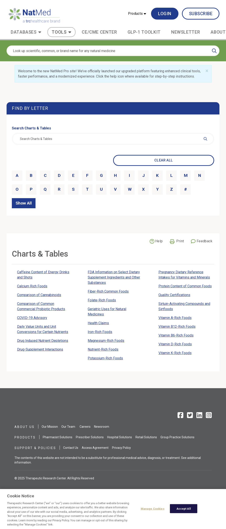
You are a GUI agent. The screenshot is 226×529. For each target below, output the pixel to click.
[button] (137, 14)
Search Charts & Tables (31, 128)
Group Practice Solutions (177, 437)
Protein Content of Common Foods (185, 286)
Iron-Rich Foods (100, 332)
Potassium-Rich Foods (105, 358)
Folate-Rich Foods (102, 300)
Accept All (183, 510)
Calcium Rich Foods (32, 286)
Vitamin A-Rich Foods (175, 318)
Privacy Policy (121, 447)
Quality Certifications (174, 295)
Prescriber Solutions (90, 437)
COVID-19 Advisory (32, 318)
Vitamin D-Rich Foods (175, 344)
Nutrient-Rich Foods (103, 349)
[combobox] (113, 139)
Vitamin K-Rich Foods (175, 353)
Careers (85, 426)
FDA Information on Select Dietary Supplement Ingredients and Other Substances (114, 277)
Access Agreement (95, 447)
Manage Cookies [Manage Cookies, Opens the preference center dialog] (152, 510)
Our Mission (50, 426)
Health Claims (98, 323)
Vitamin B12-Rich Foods (177, 326)
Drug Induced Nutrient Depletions (42, 341)
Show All (24, 203)
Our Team (68, 426)
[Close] (206, 71)
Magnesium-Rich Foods (106, 341)
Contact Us (70, 447)
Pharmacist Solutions (57, 437)
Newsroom (101, 426)
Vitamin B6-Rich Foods (176, 335)
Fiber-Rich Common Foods (108, 291)
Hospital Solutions (119, 437)
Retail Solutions (146, 437)
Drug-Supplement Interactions (40, 349)
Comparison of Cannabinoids (39, 295)
